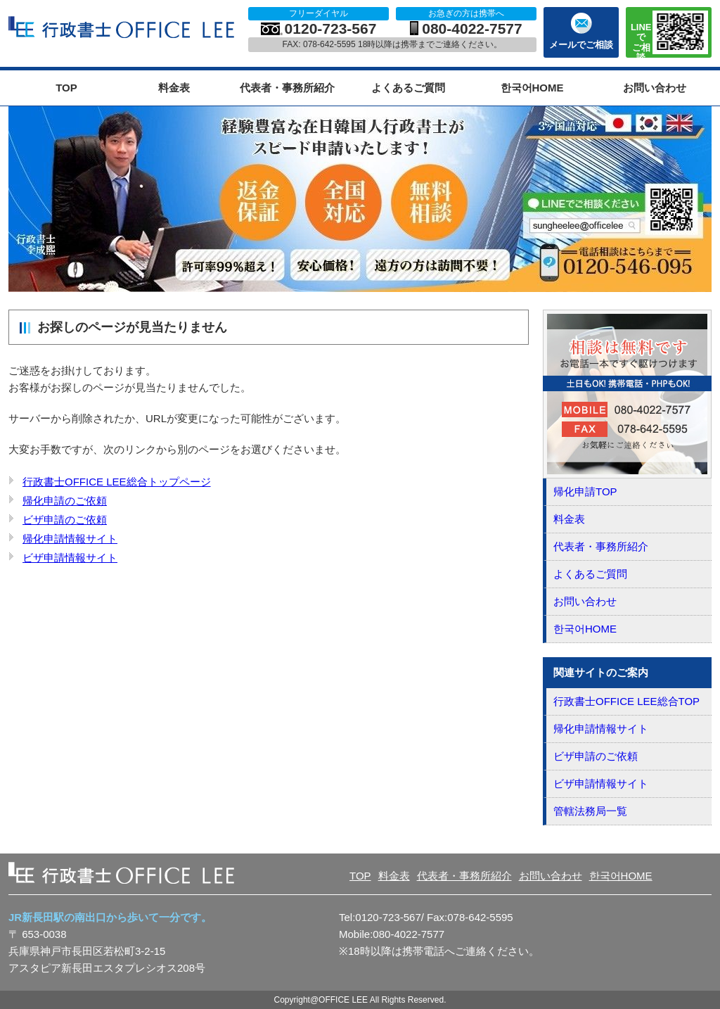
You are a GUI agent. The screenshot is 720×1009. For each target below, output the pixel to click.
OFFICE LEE (123, 28)
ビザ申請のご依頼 (64, 520)
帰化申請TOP (585, 491)
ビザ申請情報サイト (69, 558)
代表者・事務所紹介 (287, 88)
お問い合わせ (654, 88)
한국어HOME (532, 88)
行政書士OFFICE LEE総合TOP (626, 701)
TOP (66, 88)
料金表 (174, 88)
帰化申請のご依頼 (64, 501)
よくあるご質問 (408, 88)
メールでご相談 (581, 44)
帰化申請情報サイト (69, 539)
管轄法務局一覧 (590, 811)
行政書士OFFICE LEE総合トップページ (116, 482)
